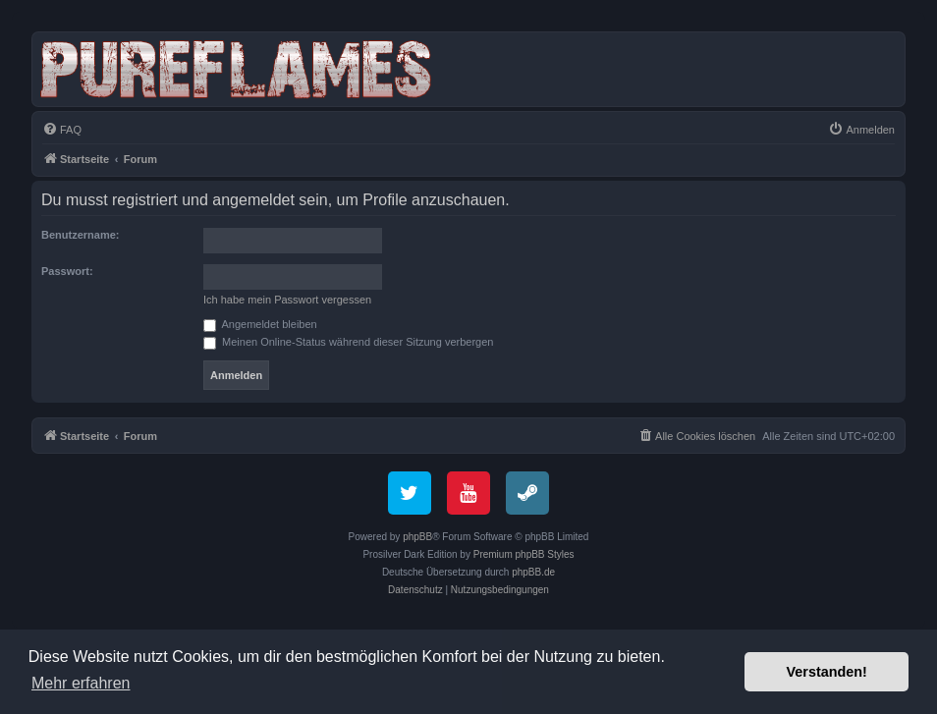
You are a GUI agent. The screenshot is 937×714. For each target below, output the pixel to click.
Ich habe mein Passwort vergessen (287, 299)
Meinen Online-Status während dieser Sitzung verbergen (348, 342)
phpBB (417, 536)
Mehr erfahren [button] (81, 683)
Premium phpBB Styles (524, 554)
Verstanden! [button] (827, 672)
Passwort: (67, 271)
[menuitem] (62, 129)
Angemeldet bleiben (260, 324)
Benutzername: (80, 235)
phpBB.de (533, 572)
